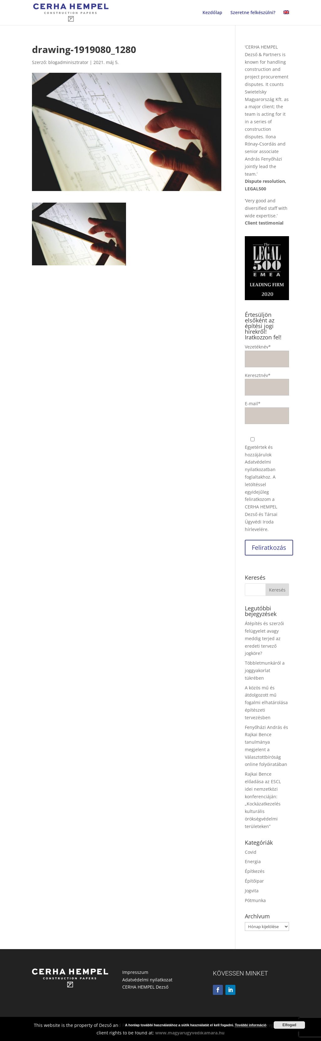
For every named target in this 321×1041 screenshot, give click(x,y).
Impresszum (135, 972)
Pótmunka (255, 900)
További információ (250, 1025)
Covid (250, 852)
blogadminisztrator (68, 62)
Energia (253, 861)
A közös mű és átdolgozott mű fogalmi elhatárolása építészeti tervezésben (266, 702)
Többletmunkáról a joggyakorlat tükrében (265, 670)
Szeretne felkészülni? (252, 12)
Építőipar (254, 881)
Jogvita (252, 891)
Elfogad (289, 1025)
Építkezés (255, 871)
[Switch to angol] (286, 17)
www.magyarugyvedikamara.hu (189, 1033)
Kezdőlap (212, 12)
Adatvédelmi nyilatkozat (147, 980)
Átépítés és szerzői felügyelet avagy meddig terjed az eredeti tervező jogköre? (264, 638)
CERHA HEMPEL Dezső (145, 987)
